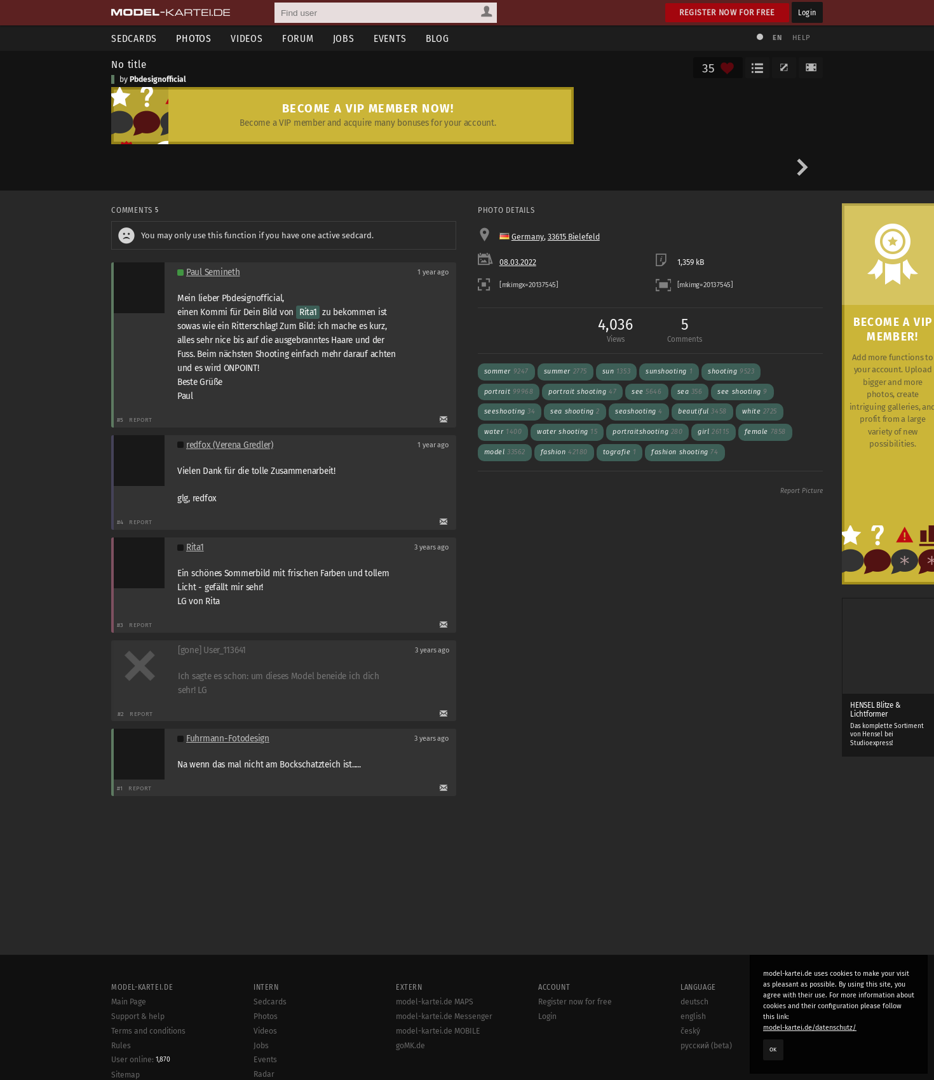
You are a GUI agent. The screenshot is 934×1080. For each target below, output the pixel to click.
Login (807, 12)
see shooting (742, 392)
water (503, 432)
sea (690, 392)
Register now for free (727, 12)
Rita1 (308, 312)
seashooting (639, 411)
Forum (298, 38)
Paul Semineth (213, 272)
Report (140, 419)
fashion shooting (684, 452)
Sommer (506, 371)
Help (801, 38)
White (759, 411)
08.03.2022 (517, 262)
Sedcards (134, 38)
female (765, 432)
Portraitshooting (647, 432)
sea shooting (575, 411)
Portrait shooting (582, 392)
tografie (619, 452)
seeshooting (510, 411)
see (646, 392)
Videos (247, 38)
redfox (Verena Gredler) (229, 445)
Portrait (509, 392)
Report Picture (801, 491)
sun (616, 371)
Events (390, 38)
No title (129, 64)
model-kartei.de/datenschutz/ (809, 1027)
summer (565, 371)
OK (773, 1049)
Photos (194, 38)
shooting (731, 371)
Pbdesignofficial (158, 79)
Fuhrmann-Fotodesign (227, 738)
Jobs (344, 38)
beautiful (702, 411)
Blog (437, 38)
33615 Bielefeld (574, 237)
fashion (564, 452)
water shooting (567, 432)
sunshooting (669, 371)
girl (713, 432)
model (504, 452)
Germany (527, 237)
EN (777, 38)
